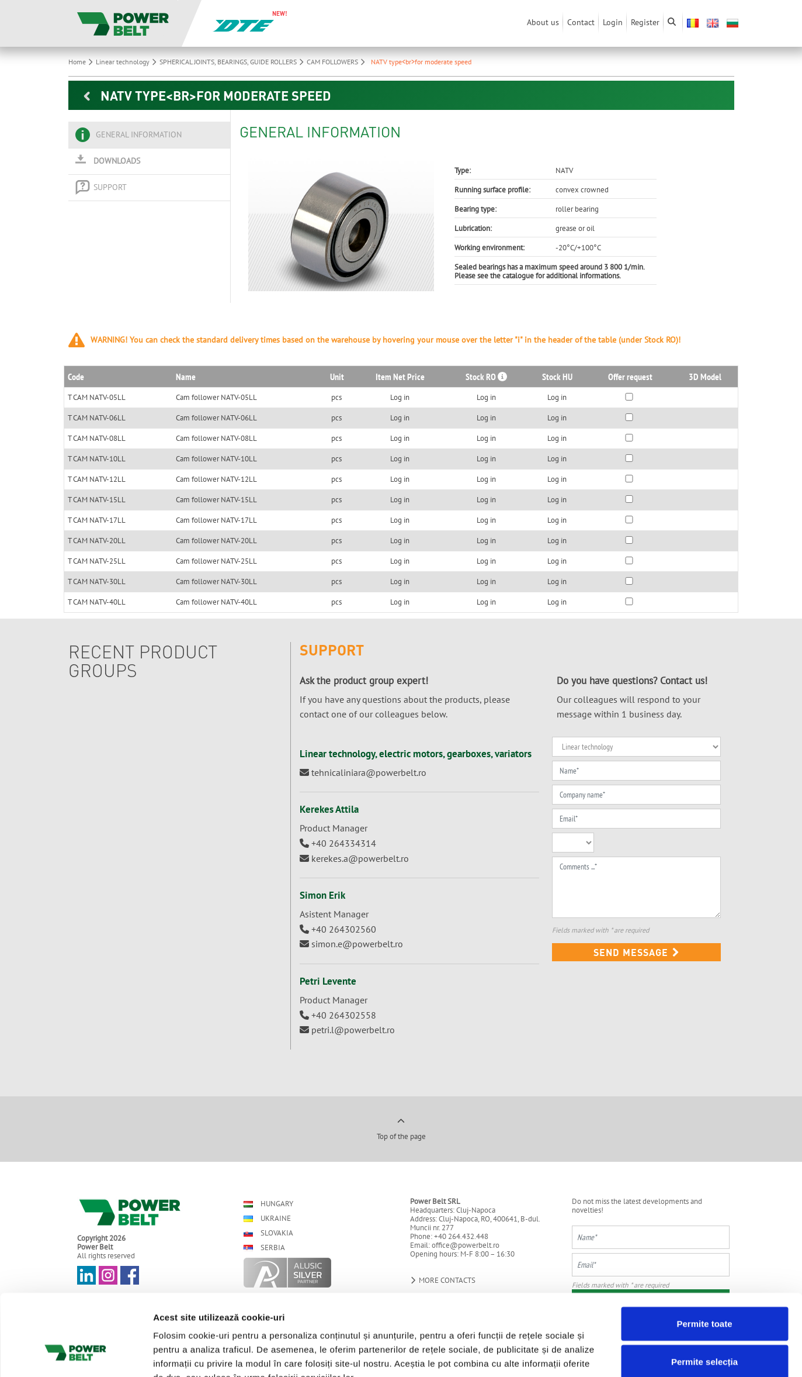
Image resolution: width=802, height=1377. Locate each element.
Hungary (268, 1203)
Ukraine (267, 1218)
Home (82, 61)
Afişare (584, 1354)
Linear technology (127, 61)
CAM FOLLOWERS (337, 61)
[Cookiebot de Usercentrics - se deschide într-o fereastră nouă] (76, 1354)
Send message (636, 952)
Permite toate (704, 1253)
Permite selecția (704, 1291)
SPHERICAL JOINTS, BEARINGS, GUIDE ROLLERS (233, 61)
